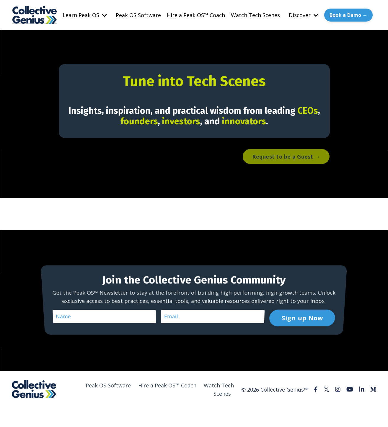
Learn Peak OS (85, 15)
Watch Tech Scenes (255, 15)
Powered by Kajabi (358, 411)
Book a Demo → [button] (348, 15)
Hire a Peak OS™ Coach (196, 15)
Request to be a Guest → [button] (286, 156)
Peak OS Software (138, 15)
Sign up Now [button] (301, 310)
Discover (303, 15)
